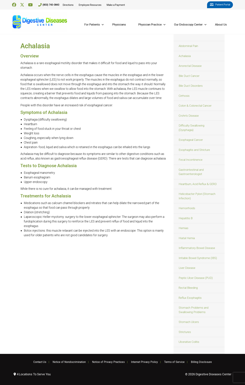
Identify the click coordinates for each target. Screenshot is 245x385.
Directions (68, 5)
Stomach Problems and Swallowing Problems (193, 310)
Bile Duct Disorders (191, 85)
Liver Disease (187, 268)
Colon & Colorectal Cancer (195, 105)
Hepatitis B (186, 218)
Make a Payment (116, 5)
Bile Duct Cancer (189, 76)
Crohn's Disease (189, 115)
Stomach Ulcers (189, 322)
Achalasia (185, 56)
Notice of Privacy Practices (108, 362)
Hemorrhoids (187, 208)
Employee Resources (90, 5)
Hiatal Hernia (187, 238)
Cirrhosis (184, 95)
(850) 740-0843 (48, 5)
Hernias (183, 228)
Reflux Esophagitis (190, 297)
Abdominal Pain (188, 46)
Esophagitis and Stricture (194, 150)
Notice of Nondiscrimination (69, 362)
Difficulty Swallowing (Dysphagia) (191, 128)
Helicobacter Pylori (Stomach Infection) (197, 196)
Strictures (185, 332)
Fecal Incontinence (190, 159)
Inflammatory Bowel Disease (197, 248)
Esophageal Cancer (191, 139)
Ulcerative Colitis (189, 342)
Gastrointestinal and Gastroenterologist (191, 172)
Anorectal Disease (190, 66)
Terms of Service (174, 362)
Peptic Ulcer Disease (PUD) (196, 278)
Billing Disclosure (201, 362)
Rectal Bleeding (188, 287)
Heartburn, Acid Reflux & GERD (198, 184)
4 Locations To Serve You (32, 374)
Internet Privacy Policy (144, 362)
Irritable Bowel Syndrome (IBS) (198, 258)
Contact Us (39, 362)
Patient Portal (220, 4)
